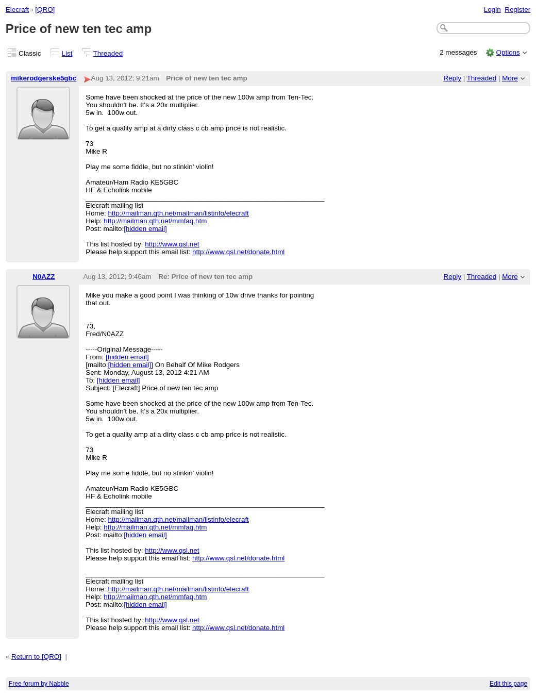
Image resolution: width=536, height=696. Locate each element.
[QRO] (45, 9)
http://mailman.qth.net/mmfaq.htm (155, 221)
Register (517, 9)
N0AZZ (43, 276)
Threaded (108, 53)
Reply (452, 78)
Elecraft (17, 9)
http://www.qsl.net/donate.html (238, 252)
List (67, 53)
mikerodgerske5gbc (43, 78)
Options (508, 52)
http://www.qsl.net (172, 244)
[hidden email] (145, 229)
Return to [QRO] (36, 656)
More (510, 78)
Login (492, 9)
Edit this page (508, 683)
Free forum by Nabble (39, 683)
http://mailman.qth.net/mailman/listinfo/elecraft (178, 213)
